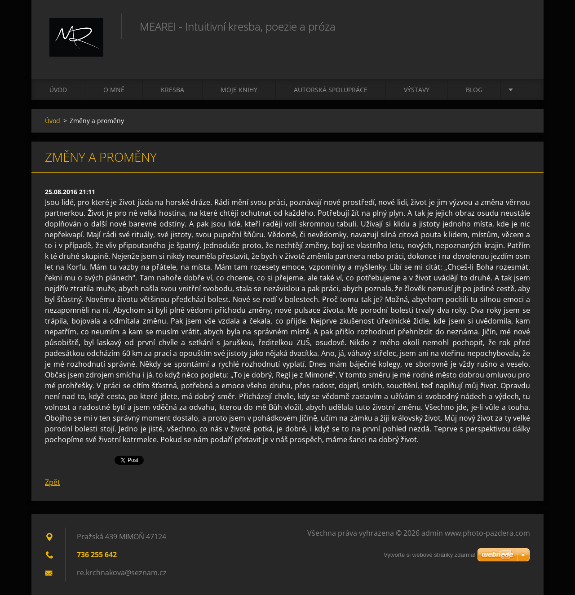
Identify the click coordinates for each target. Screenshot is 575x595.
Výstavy (416, 89)
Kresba (172, 89)
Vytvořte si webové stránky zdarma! (430, 554)
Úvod (58, 89)
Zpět (52, 482)
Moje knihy (239, 89)
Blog (474, 89)
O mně (113, 89)
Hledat (520, 26)
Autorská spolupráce (330, 89)
